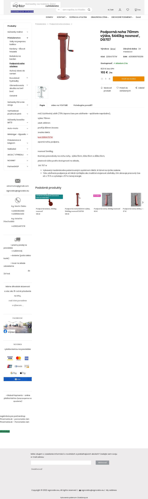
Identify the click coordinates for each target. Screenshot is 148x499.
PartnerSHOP (13, 166)
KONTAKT (61, 17)
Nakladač (12, 149)
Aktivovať (102, 462)
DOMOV (49, 17)
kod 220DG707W (45, 137)
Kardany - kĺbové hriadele (17, 50)
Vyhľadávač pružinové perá (14, 112)
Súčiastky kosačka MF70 (16, 121)
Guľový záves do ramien (17, 72)
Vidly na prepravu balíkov (18, 43)
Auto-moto (13, 128)
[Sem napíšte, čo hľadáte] (77, 9)
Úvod (138, 17)
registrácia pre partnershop (12, 416)
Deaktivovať (36, 469)
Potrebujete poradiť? (83, 105)
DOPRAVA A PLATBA (78, 17)
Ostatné (13, 95)
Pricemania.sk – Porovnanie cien (14, 422)
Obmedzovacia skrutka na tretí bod (17, 88)
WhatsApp (5, 431)
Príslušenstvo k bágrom (14, 141)
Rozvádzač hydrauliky (15, 79)
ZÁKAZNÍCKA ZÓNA (99, 17)
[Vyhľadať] (58, 9)
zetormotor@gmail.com (18, 186)
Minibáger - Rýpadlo (17, 134)
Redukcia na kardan (15, 57)
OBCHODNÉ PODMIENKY (121, 17)
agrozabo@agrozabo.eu (17, 191)
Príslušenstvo (14, 38)
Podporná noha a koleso (17, 65)
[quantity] (105, 78)
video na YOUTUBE (59, 105)
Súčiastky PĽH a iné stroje (16, 103)
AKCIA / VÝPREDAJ (16, 154)
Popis (42, 105)
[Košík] (137, 10)
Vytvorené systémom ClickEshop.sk (74, 497)
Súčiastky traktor (15, 32)
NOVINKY (11, 160)
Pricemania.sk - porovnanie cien (14, 419)
